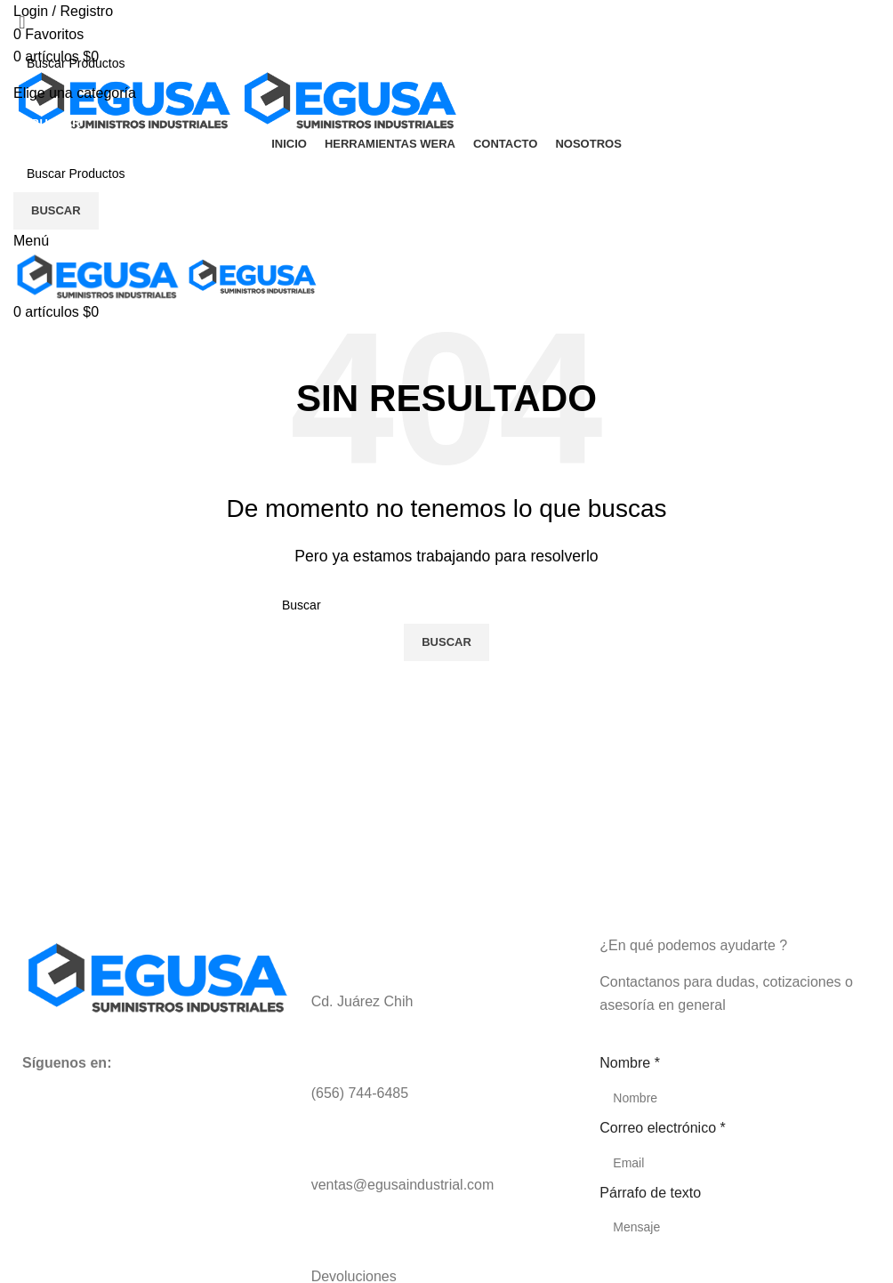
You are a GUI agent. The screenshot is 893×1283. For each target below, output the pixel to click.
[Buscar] (446, 63)
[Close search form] (22, 22)
